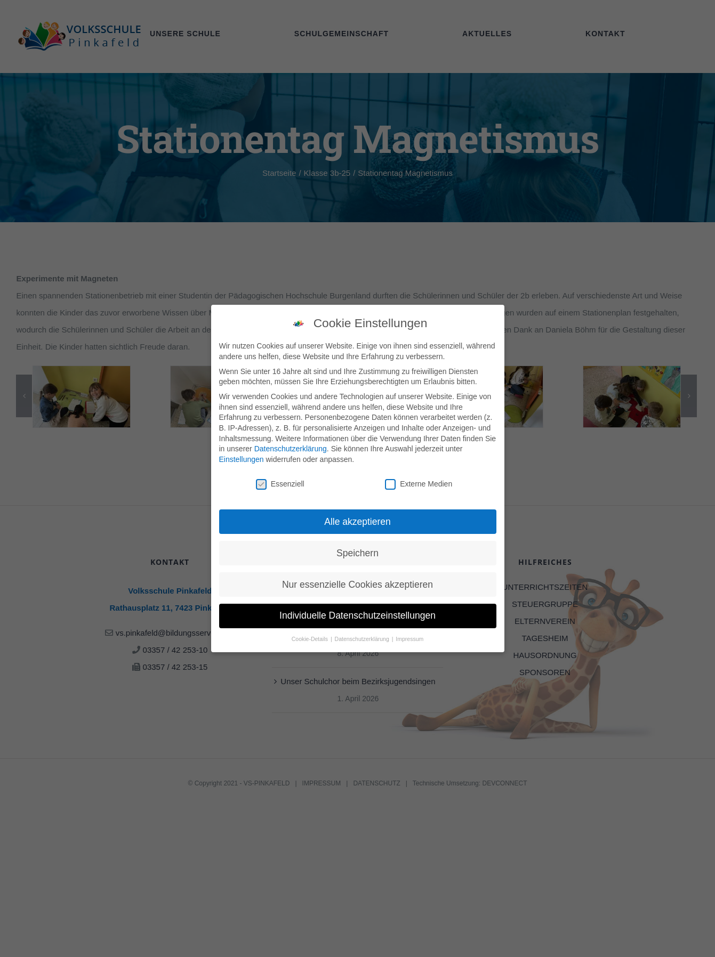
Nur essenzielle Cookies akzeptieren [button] (357, 583)
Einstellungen (241, 457)
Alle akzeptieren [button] (357, 520)
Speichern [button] (357, 551)
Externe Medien (418, 482)
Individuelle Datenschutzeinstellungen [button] (357, 614)
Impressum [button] (409, 638)
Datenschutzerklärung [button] (363, 638)
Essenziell (280, 482)
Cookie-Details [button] (311, 638)
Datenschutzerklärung (290, 447)
